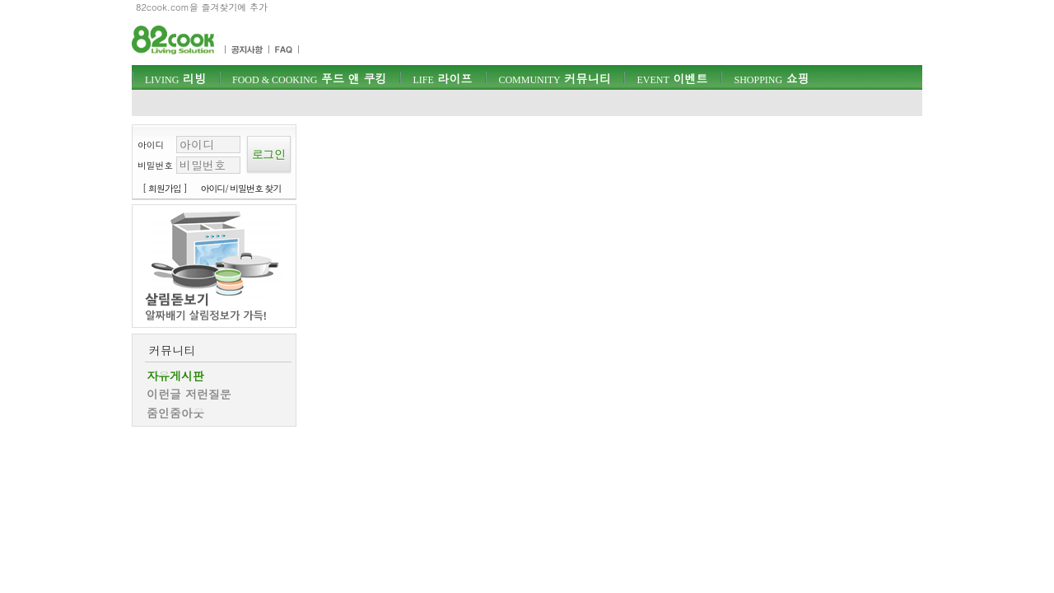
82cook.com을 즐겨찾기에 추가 (202, 7)
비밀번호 (155, 165)
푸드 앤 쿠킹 (309, 78)
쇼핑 (771, 78)
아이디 (151, 144)
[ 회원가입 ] (164, 188)
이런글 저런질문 (189, 393)
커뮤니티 (554, 78)
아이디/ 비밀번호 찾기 (241, 188)
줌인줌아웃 (175, 412)
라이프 (442, 78)
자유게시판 (175, 375)
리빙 (175, 78)
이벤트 (672, 78)
